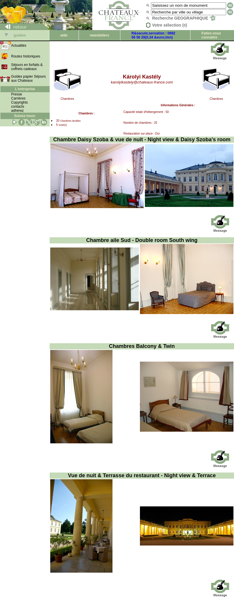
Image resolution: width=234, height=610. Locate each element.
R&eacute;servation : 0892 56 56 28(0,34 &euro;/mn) (153, 35)
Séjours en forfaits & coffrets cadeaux (27, 67)
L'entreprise (25, 89)
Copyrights (19, 102)
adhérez (17, 111)
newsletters (99, 35)
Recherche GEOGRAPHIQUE (184, 18)
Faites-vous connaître (211, 35)
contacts (17, 106)
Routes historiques (25, 56)
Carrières (18, 98)
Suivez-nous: (25, 116)
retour (13, 27)
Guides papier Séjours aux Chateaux (28, 78)
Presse (16, 94)
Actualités (18, 45)
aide (63, 35)
